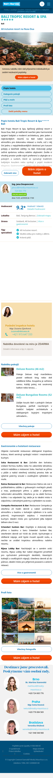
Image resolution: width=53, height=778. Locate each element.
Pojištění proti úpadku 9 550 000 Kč (26, 746)
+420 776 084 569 (35, 712)
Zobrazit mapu (44, 215)
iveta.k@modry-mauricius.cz (36, 708)
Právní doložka (15, 751)
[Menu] (48, 4)
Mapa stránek (38, 748)
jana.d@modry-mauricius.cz (25, 187)
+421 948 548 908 (35, 733)
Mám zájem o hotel (26, 77)
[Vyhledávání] (42, 4)
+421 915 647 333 (22, 334)
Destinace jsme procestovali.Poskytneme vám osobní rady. (26, 669)
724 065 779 (20, 190)
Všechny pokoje (26, 426)
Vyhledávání (38, 751)
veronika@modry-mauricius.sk (36, 729)
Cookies (26, 753)
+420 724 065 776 (35, 693)
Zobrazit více (10, 173)
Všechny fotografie (26, 649)
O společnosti (14, 748)
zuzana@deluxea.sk (20, 331)
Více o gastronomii (26, 572)
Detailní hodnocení (36, 209)
